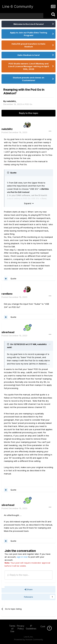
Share (29, 589)
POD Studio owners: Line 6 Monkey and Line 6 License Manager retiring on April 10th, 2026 (28, 66)
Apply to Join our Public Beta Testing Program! (28, 34)
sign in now (22, 557)
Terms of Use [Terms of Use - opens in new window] (12, 629)
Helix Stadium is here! (28, 55)
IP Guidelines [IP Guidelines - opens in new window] (31, 627)
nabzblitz (11, 101)
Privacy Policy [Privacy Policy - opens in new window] (20, 627)
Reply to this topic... (18, 575)
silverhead (8, 332)
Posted (14, 132)
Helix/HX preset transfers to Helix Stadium (28, 45)
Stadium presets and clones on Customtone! (28, 79)
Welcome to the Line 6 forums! (28, 24)
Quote (13, 278)
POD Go (28, 104)
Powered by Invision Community (28, 639)
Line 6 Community (17, 6)
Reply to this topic (28, 113)
